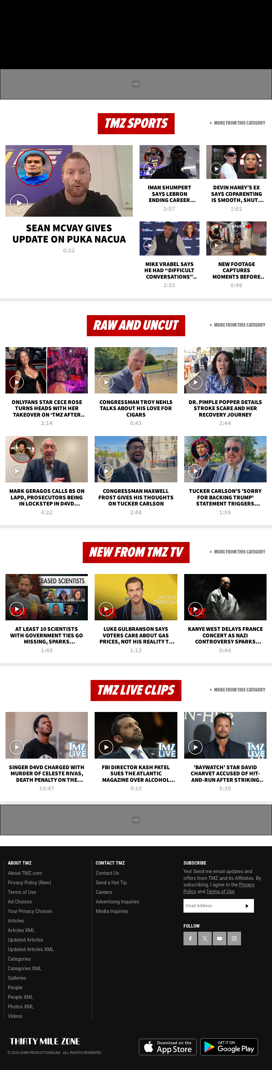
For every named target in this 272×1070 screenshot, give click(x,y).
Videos (15, 1016)
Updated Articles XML (31, 949)
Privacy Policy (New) (29, 882)
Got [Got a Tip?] (22, 29)
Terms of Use (22, 892)
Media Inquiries (112, 911)
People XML (20, 997)
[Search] (262, 45)
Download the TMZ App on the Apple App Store (168, 1047)
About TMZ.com (25, 873)
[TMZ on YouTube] (219, 938)
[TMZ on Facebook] (10, 10)
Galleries (17, 978)
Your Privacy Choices (30, 911)
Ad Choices (20, 901)
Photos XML (21, 1006)
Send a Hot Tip (111, 882)
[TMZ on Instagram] (59, 10)
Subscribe (247, 906)
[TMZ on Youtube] (43, 10)
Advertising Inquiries (117, 901)
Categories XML (25, 968)
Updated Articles (25, 940)
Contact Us (107, 873)
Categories (19, 959)
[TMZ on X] (27, 10)
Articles (16, 921)
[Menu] (9, 45)
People (15, 987)
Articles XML (21, 930)
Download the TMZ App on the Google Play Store (229, 1047)
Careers (104, 892)
